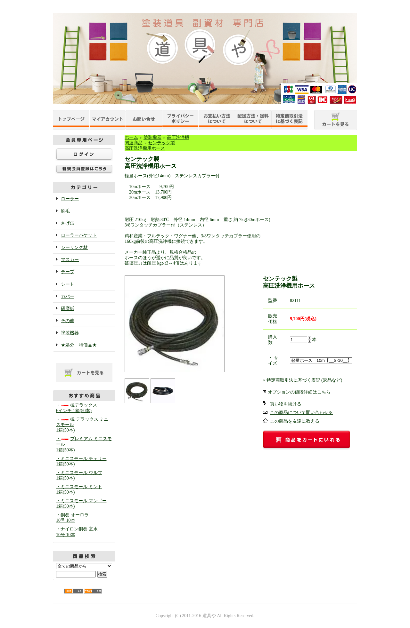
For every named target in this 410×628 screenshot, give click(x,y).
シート (67, 284)
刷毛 (65, 211)
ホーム (131, 137)
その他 (67, 320)
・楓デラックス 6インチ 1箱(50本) (76, 408)
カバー (67, 296)
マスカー (70, 259)
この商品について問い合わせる (301, 412)
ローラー (70, 198)
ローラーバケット (79, 235)
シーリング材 (74, 247)
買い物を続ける (285, 403)
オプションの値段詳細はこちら (299, 392)
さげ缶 (67, 223)
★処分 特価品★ (79, 345)
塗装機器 (70, 332)
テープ (67, 271)
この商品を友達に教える (294, 421)
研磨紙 (67, 308)
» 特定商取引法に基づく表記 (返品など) (302, 380)
